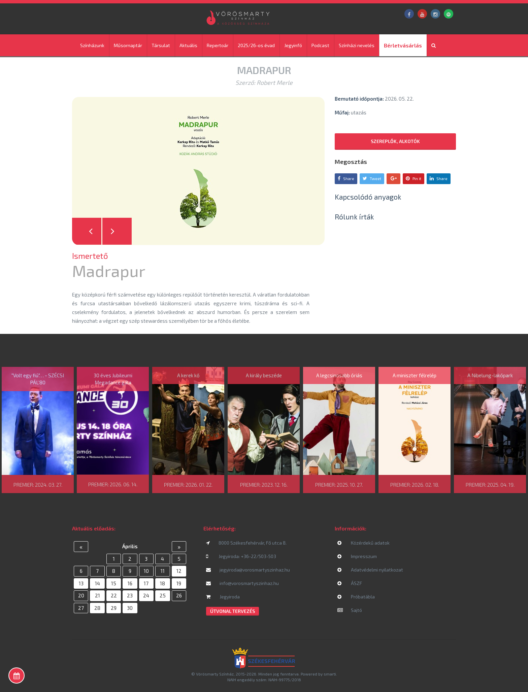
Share (346, 178)
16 (130, 583)
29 (114, 608)
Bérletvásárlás (403, 45)
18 (162, 583)
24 (146, 595)
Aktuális (188, 45)
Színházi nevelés (356, 45)
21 (97, 595)
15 (113, 583)
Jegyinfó (293, 45)
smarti (330, 673)
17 (146, 583)
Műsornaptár (128, 45)
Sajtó (349, 610)
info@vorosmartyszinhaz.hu (242, 583)
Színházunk (92, 45)
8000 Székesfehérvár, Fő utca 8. (246, 543)
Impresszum (357, 556)
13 (81, 583)
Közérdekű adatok (363, 543)
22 (114, 595)
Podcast (320, 45)
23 (130, 595)
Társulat (161, 45)
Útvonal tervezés (232, 611)
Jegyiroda (223, 596)
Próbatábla (356, 596)
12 (179, 571)
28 (97, 608)
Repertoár (217, 45)
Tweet (372, 178)
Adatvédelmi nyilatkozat (370, 570)
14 (97, 583)
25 (163, 595)
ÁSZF (349, 583)
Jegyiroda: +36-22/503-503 (241, 556)
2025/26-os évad (256, 45)
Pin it (413, 178)
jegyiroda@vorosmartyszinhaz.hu (248, 570)
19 (178, 583)
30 (130, 608)
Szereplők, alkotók (395, 141)
